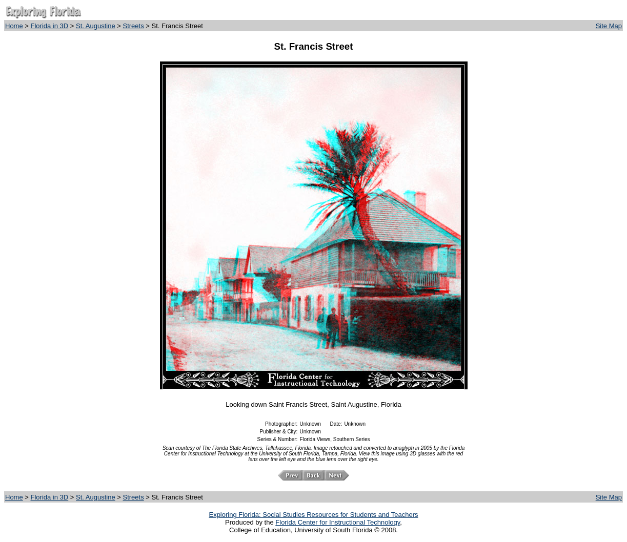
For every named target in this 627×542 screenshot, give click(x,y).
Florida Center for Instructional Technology (337, 522)
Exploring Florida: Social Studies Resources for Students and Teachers (313, 514)
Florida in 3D (50, 26)
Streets (133, 26)
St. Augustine (95, 26)
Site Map (609, 26)
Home (14, 26)
